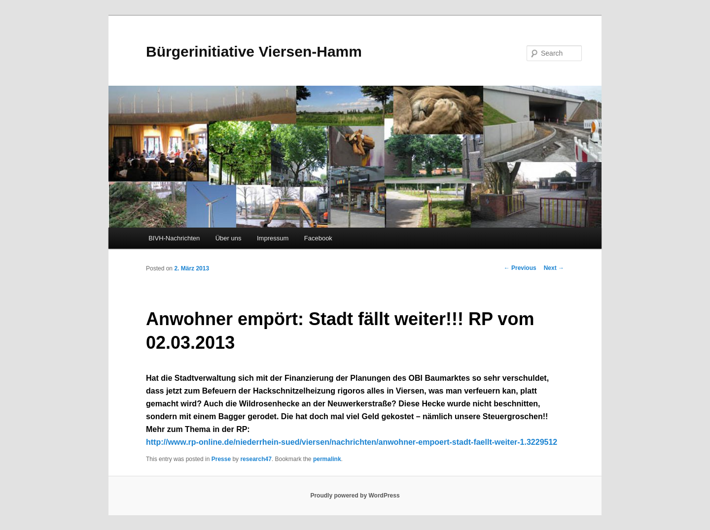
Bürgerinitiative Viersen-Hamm (254, 51)
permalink (327, 459)
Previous (520, 268)
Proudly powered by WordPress (354, 495)
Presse (221, 459)
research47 (255, 459)
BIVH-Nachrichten (174, 238)
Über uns (228, 238)
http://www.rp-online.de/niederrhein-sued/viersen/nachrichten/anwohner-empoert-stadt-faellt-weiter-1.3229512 (351, 442)
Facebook (318, 238)
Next (554, 268)
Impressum (272, 238)
